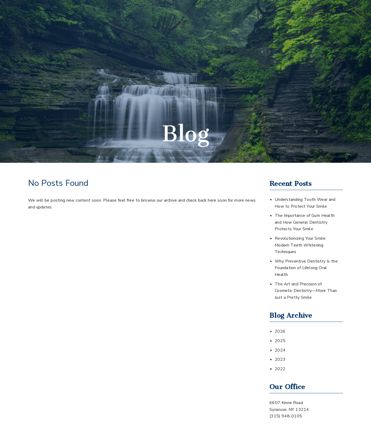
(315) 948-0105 (285, 416)
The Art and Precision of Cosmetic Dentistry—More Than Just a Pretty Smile (306, 290)
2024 (280, 350)
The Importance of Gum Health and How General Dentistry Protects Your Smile (305, 222)
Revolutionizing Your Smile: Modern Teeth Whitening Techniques (300, 245)
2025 (280, 341)
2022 (280, 369)
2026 (280, 331)
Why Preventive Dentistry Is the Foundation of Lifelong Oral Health (306, 268)
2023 (280, 359)
